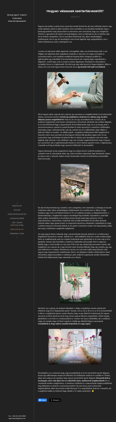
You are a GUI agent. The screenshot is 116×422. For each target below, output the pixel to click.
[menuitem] (17, 205)
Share (42, 400)
